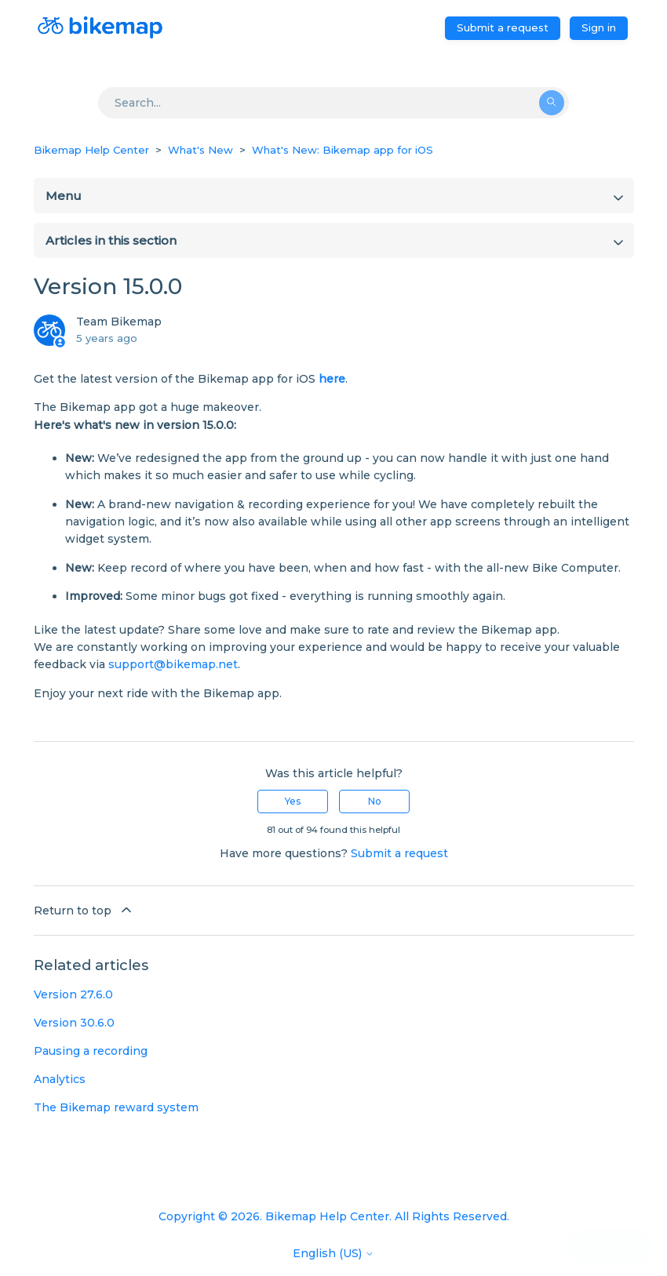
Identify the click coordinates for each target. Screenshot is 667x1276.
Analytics (60, 1079)
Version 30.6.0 (74, 1023)
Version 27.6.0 (73, 994)
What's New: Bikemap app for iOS (342, 150)
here (332, 379)
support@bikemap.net (173, 664)
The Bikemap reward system (116, 1107)
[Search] (333, 102)
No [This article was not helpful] (374, 801)
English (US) (333, 1253)
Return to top (84, 910)
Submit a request (503, 27)
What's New (200, 150)
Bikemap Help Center (91, 150)
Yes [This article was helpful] (293, 801)
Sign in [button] (598, 27)
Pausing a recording (91, 1051)
